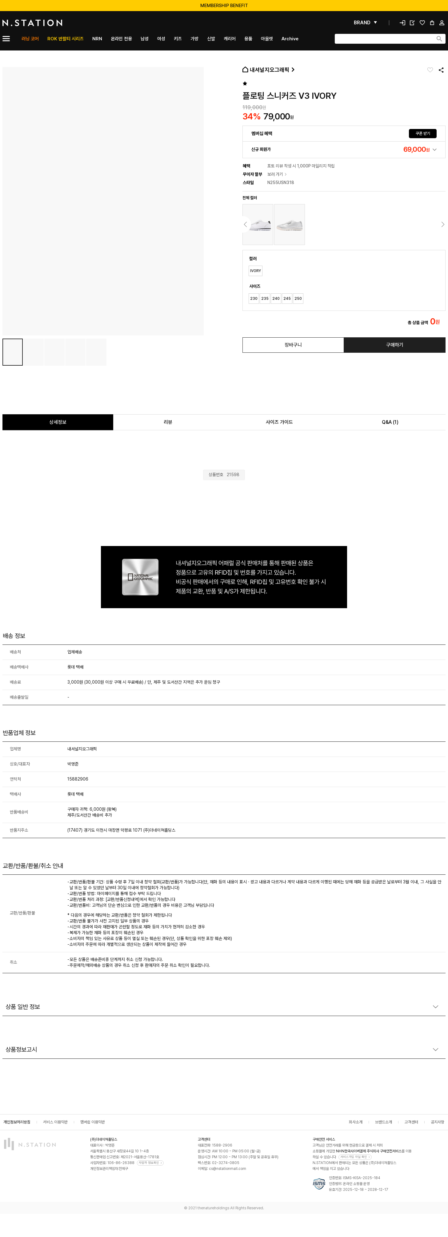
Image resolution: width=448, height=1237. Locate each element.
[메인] (46, 23)
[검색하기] (439, 39)
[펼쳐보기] (365, 23)
